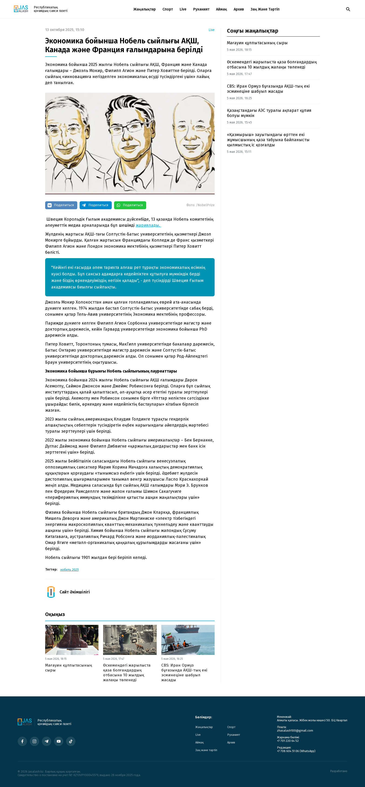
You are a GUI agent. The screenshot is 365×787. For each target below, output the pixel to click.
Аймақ (221, 9)
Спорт (167, 9)
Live (183, 9)
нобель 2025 (69, 570)
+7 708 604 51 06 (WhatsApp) (296, 751)
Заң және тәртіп (265, 9)
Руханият (201, 9)
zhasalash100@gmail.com (295, 730)
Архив (239, 9)
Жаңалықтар (144, 9)
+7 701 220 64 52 (288, 741)
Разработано (338, 771)
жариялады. (148, 225)
